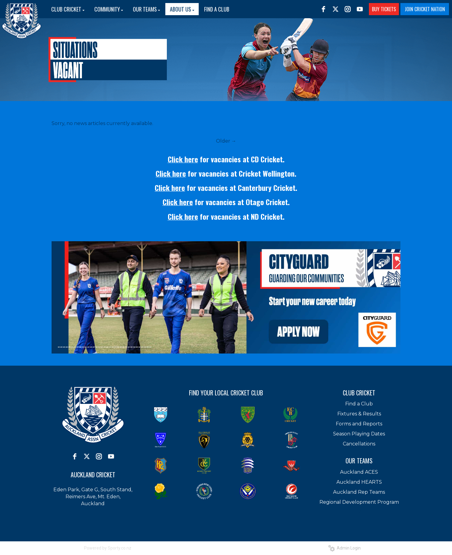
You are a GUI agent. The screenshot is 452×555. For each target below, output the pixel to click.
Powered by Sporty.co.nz (107, 548)
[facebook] (323, 9)
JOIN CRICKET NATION (425, 9)
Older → (226, 141)
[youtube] (360, 9)
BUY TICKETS (384, 9)
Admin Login (344, 548)
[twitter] (335, 9)
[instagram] (348, 9)
